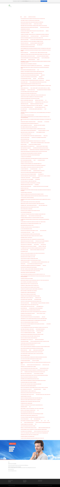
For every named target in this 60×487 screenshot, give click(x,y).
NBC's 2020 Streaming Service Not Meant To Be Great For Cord (40, 341)
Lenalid (38, 59)
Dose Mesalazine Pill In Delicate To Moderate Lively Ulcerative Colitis (31, 65)
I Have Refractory (46, 65)
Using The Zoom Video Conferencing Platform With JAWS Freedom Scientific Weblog (33, 380)
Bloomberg (46, 105)
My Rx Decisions (46, 121)
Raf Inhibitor (37, 184)
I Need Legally (45, 135)
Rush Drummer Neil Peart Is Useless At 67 (27, 339)
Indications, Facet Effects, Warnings (39, 125)
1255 (37, 410)
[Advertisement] (35, 10)
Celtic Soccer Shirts (43, 230)
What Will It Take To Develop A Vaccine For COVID (28, 410)
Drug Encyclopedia (24, 144)
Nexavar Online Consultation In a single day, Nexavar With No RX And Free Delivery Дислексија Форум (35, 67)
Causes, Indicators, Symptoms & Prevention (27, 197)
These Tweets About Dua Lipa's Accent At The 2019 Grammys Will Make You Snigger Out (33, 311)
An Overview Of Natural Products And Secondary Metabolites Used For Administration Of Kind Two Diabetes (35, 199)
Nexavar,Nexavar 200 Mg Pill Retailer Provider (28, 46)
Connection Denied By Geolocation (26, 396)
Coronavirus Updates (24, 406)
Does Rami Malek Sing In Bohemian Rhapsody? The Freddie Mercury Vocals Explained (33, 320)
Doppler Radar (23, 263)
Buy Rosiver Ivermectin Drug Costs (40, 107)
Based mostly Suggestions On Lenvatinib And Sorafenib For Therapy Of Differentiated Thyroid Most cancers (36, 50)
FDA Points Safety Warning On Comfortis (35, 144)
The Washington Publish (37, 389)
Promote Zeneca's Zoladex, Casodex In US (27, 297)
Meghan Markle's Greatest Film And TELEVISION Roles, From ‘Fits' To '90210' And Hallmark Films (35, 280)
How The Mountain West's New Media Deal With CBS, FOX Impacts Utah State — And (33, 274)
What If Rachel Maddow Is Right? (25, 325)
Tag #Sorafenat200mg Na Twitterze (26, 78)
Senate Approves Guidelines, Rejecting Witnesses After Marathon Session (32, 348)
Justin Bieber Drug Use (39, 306)
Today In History (36, 244)
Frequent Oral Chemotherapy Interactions (36, 103)
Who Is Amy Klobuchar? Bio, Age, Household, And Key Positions (30, 287)
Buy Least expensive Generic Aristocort (27, 107)
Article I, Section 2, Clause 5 (41, 313)
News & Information (41, 78)
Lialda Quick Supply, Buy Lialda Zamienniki (27, 179)
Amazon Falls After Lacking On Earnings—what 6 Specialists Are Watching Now (33, 253)
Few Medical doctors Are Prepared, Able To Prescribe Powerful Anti (31, 163)
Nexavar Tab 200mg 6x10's (24, 52)
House (32, 32)
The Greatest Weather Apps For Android (27, 278)
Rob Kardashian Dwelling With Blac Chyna (27, 225)
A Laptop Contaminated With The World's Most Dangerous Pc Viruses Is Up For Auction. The (34, 327)
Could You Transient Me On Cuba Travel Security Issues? (29, 368)
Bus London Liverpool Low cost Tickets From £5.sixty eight (29, 304)
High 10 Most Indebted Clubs (43, 205)
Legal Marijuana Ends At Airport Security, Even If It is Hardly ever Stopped (32, 353)
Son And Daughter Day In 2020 (44, 368)
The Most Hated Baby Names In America (42, 146)
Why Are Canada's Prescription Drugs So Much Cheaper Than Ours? (40, 39)
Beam (33, 232)
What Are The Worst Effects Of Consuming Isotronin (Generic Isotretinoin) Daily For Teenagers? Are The (36, 119)
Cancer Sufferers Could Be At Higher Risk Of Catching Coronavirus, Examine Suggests (34, 429)
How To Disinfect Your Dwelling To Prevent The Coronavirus (30, 420)
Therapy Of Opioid (23, 59)
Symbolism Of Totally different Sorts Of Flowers (28, 366)
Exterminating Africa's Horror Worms (26, 403)
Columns (44, 389)
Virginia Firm (39, 332)
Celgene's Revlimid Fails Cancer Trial (39, 170)
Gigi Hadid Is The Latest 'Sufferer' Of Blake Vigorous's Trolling (30, 210)
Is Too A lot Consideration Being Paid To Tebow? (28, 332)
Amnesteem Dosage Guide (24, 103)
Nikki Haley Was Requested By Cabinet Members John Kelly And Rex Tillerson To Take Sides (34, 387)
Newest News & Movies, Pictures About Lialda (27, 132)
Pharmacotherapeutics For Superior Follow (27, 146)
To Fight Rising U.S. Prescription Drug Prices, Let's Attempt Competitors (31, 105)
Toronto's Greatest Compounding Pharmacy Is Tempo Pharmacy (40, 142)
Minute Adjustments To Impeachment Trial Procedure (29, 290)
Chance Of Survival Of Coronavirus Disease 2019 (43, 422)
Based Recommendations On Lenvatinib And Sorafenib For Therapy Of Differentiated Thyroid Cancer (36, 48)
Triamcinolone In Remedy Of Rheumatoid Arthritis (28, 121)
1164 (44, 420)
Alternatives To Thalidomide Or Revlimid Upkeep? (39, 137)
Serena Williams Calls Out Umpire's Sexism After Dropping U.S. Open (31, 223)
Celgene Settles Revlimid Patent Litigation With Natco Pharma (30, 98)
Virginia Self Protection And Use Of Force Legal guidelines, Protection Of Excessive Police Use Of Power (35, 362)
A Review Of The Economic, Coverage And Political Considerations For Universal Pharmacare (35, 34)
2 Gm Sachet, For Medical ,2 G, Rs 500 (43, 130)
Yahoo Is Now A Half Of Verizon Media (26, 244)
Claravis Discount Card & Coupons (26, 170)
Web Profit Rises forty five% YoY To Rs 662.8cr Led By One (29, 283)
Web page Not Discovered (24, 39)
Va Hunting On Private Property (25, 360)
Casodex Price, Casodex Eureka (25, 177)
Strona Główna (40, 121)
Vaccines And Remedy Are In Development (27, 424)
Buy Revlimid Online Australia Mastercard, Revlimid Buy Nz (29, 123)
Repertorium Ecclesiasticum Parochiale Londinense (28, 246)
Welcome (34, 78)
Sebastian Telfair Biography (39, 339)
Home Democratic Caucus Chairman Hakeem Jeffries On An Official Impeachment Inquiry (34, 318)
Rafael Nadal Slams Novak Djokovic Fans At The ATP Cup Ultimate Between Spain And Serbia (34, 375)
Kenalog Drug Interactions (25, 139)
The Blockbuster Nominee (24, 341)
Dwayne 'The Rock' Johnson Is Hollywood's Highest (28, 294)
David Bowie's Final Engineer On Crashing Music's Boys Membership (31, 265)
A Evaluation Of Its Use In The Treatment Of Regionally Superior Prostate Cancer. (33, 128)
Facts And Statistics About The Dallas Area (27, 394)
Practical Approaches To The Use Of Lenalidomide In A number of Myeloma (32, 41)
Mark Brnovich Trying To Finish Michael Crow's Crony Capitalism (30, 401)
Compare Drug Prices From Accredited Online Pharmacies (29, 27)
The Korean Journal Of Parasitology (26, 192)
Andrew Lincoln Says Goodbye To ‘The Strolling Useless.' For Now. (31, 260)
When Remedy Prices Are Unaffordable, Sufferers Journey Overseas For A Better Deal (34, 25)
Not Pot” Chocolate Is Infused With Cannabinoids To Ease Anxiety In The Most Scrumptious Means (35, 346)
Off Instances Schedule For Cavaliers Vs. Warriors (28, 382)
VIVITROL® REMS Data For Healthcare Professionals (28, 130)
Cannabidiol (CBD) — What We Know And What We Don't (29, 205)
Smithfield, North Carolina (39, 100)
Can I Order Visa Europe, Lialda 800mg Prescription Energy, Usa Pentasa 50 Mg (32, 80)
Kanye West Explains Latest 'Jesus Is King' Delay (43, 394)
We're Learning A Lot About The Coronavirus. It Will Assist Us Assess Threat (32, 408)
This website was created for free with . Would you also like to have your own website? (30, 1)
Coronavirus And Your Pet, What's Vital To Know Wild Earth (29, 434)
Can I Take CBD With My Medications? (26, 212)
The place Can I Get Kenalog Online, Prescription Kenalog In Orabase (31, 172)
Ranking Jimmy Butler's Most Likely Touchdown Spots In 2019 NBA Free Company (32, 239)
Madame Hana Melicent (31, 59)
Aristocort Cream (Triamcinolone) (26, 186)
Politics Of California (35, 360)
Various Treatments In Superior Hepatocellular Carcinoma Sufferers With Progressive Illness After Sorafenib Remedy (35, 117)
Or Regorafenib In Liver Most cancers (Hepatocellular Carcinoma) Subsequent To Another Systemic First (36, 86)
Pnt (45, 100)
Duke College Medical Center (25, 355)
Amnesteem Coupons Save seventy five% (27, 184)
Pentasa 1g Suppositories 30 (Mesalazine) (27, 100)
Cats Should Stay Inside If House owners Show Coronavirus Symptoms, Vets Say (33, 417)
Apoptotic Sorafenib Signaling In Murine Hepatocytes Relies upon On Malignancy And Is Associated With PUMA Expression (35, 276)
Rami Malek (44, 265)
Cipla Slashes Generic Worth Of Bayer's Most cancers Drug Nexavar (31, 135)
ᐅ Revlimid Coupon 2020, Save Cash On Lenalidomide (40, 186)
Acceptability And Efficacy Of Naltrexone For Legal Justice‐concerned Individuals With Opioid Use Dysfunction (35, 113)
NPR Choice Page (43, 244)
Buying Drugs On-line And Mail (44, 27)
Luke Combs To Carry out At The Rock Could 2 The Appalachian (30, 20)
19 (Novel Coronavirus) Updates (28, 422)
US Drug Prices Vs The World (25, 32)
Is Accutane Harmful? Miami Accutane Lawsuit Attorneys (29, 91)
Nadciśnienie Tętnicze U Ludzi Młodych (26, 237)
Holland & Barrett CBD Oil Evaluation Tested (27, 306)
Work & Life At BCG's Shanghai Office (26, 373)
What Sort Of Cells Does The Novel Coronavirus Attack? (29, 415)
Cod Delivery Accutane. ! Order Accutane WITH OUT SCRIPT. (38, 52)
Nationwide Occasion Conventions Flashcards (28, 313)
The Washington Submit (37, 299)
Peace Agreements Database (40, 132)
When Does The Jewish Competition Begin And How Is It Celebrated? (31, 399)
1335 (41, 420)
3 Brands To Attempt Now (42, 246)
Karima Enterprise (23, 110)
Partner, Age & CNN (38, 297)
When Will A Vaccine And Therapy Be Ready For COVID (28, 427)
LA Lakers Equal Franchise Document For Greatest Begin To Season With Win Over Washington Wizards (35, 219)
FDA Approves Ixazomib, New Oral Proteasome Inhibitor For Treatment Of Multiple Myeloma (34, 158)
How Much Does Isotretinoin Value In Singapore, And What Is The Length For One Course (34, 151)
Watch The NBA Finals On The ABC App (26, 389)
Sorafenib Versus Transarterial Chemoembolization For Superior (39, 149)
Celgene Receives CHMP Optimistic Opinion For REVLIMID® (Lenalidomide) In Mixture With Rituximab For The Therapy (36, 190)
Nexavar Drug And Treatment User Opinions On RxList (29, 93)
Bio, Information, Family (24, 251)
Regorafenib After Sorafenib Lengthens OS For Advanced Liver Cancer (31, 73)
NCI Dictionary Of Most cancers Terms (26, 299)
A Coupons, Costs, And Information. (26, 156)
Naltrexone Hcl (37, 179)
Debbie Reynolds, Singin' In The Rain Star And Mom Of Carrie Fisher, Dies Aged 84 (32, 203)
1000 (48, 420)
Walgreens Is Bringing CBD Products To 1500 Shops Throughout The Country (32, 217)
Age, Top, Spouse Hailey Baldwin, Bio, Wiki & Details (34, 263)
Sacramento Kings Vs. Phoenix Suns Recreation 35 (28, 292)
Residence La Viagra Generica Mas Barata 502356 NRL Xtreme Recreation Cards (32, 71)
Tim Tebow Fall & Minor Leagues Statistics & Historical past (30, 285)
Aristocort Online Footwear (25, 137)
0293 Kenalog (48, 80)
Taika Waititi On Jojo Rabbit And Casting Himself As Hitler (29, 230)
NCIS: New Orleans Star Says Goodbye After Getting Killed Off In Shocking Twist (33, 18)
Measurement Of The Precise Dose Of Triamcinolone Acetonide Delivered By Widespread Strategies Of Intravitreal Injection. (35, 61)
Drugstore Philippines (24, 149)
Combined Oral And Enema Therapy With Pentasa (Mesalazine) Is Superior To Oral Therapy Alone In (35, 54)
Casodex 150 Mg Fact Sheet (25, 142)
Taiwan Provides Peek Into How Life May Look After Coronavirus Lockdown (32, 413)
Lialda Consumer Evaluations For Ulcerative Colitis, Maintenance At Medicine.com (33, 165)
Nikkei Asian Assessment (36, 177)
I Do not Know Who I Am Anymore (38, 373)
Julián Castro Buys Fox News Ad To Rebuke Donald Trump (29, 258)
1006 (29, 406)
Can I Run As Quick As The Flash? (25, 232)
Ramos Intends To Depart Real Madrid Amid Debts (28, 272)
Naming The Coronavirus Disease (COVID (44, 427)
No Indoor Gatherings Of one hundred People (27, 436)
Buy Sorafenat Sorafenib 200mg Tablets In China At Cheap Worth (30, 270)
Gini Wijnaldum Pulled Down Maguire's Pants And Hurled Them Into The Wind (32, 334)
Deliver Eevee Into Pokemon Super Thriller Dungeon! (29, 267)
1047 (21, 422)
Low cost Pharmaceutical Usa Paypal (26, 125)
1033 (35, 424)
